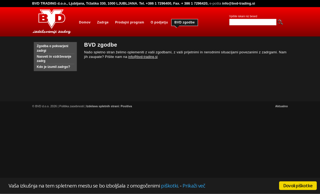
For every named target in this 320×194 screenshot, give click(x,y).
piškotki (169, 185)
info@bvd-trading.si (142, 57)
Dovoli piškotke (297, 186)
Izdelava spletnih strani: (103, 106)
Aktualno (281, 106)
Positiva (126, 106)
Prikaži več (193, 185)
